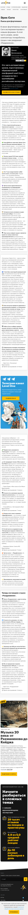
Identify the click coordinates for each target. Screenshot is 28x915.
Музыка (9, 9)
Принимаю (14, 912)
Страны (8, 7)
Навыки (3, 9)
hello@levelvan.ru (6, 885)
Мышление (24, 7)
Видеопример (5, 365)
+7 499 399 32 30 (5, 890)
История (3, 7)
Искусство (16, 9)
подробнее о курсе (9, 774)
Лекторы (3, 900)
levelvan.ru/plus (14, 88)
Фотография (24, 9)
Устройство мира (16, 7)
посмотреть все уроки (11, 92)
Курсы (2, 897)
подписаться (11, 398)
